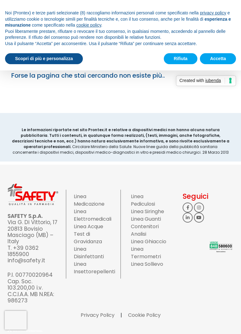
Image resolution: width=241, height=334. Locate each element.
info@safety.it (26, 260)
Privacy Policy (98, 315)
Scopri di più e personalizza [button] (44, 58)
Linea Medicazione (89, 200)
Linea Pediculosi (143, 200)
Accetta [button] (218, 58)
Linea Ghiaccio (148, 241)
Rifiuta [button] (181, 58)
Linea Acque (88, 226)
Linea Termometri (146, 252)
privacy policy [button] (213, 12)
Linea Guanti (146, 219)
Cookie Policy (144, 315)
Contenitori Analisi (145, 230)
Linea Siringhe (147, 211)
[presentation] (16, 320)
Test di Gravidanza (88, 237)
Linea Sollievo (147, 264)
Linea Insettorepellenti (94, 267)
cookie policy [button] (88, 25)
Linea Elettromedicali (92, 215)
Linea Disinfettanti (89, 252)
